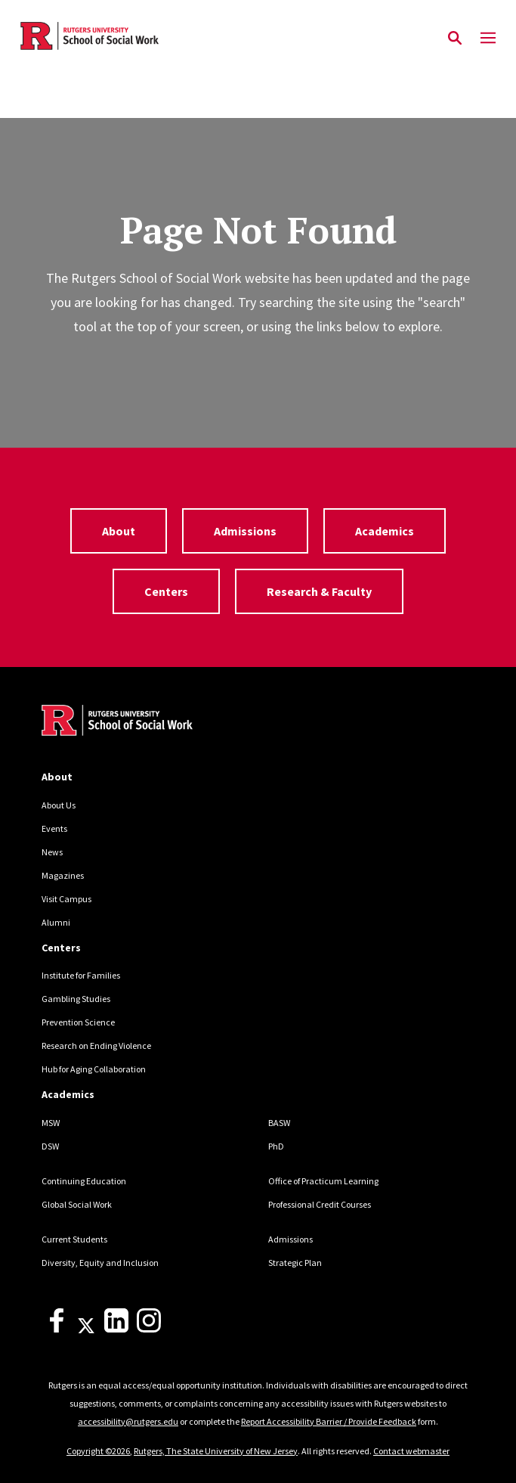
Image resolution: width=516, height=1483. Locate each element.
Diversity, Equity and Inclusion (100, 1262)
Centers (166, 591)
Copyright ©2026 (98, 1451)
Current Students (74, 1239)
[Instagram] (149, 1329)
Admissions (245, 530)
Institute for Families (81, 975)
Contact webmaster (411, 1451)
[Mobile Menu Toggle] (488, 38)
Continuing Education (84, 1181)
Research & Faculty (319, 591)
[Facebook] (57, 1329)
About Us (59, 805)
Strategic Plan (295, 1262)
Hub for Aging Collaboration (94, 1069)
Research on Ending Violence (96, 1045)
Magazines (63, 875)
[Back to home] (144, 722)
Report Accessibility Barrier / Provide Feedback (328, 1421)
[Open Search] (454, 38)
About (118, 530)
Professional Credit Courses (319, 1204)
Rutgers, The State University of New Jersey (216, 1451)
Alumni (56, 922)
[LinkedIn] (116, 1329)
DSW (50, 1146)
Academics (384, 530)
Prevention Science (78, 1022)
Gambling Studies (76, 998)
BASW (279, 1122)
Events (54, 828)
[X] (86, 1329)
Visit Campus (66, 898)
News (52, 852)
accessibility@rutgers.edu (128, 1421)
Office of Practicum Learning (323, 1181)
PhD (276, 1146)
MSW (51, 1122)
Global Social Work (77, 1204)
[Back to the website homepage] (89, 36)
